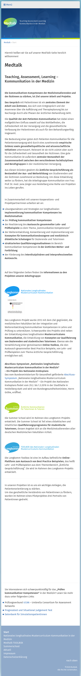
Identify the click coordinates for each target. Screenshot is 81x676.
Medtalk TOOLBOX (13, 643)
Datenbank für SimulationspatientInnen (26, 614)
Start (6, 632)
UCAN (26, 602)
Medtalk (7, 43)
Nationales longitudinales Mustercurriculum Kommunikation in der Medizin (39, 637)
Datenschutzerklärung (15, 657)
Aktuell (7, 650)
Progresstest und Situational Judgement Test (28, 610)
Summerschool (12, 646)
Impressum (9, 653)
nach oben (71, 660)
